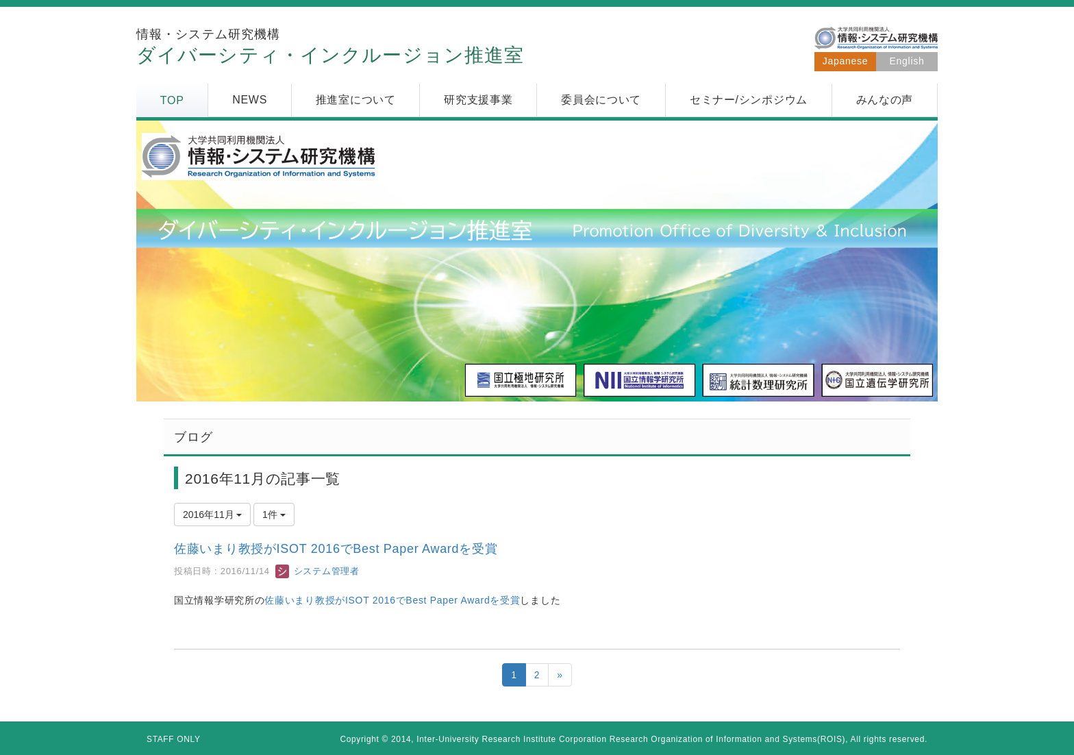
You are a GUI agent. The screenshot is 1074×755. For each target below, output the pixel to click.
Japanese (845, 60)
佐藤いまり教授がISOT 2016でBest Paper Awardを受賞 (335, 549)
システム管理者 (317, 571)
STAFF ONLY (174, 739)
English (907, 60)
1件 (274, 514)
